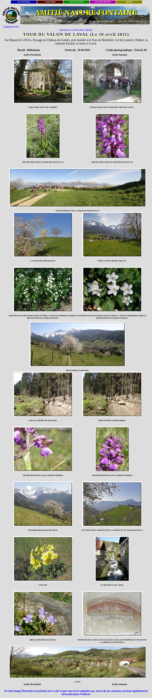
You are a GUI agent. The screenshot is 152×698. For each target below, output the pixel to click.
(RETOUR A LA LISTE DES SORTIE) (76, 30)
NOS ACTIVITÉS (76, 2)
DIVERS (129, 2)
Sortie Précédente (32, 54)
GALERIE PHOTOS (103, 2)
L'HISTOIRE (50, 2)
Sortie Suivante (119, 54)
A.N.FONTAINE (23, 2)
